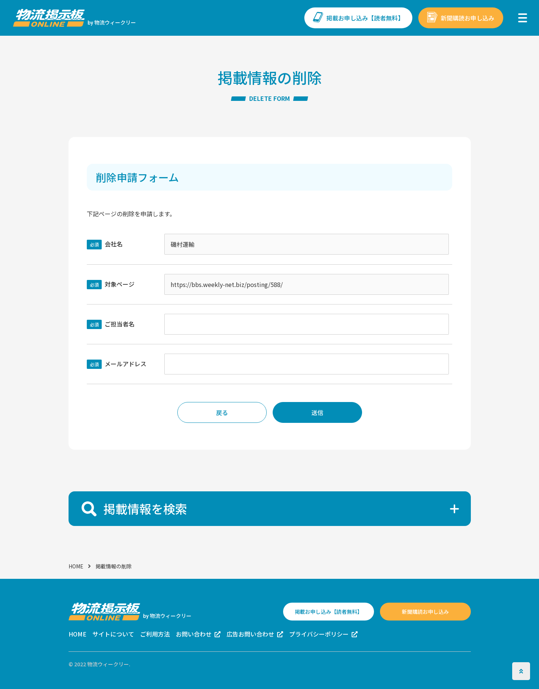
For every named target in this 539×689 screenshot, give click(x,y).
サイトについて (113, 633)
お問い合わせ (194, 633)
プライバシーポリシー (319, 633)
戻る (222, 412)
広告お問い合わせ (250, 633)
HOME (76, 566)
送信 (317, 412)
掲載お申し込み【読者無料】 (365, 17)
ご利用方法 (155, 633)
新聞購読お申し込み (467, 17)
